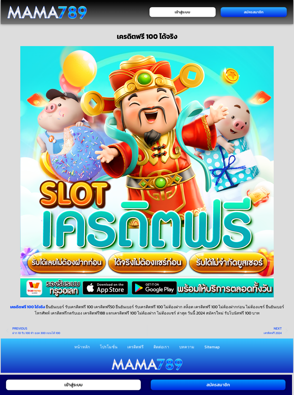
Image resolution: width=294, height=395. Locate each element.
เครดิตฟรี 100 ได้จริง (27, 307)
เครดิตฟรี (135, 347)
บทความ (187, 347)
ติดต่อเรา (161, 347)
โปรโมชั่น (108, 347)
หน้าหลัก (82, 347)
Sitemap (212, 347)
